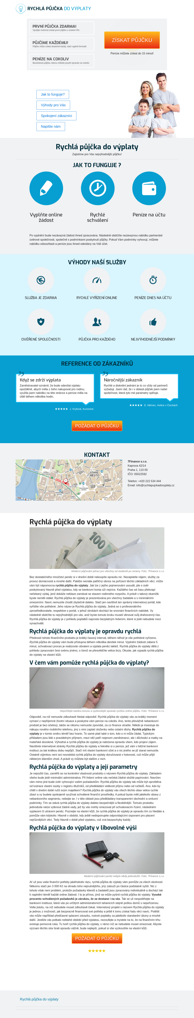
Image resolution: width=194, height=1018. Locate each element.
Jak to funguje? (53, 94)
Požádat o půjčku (97, 425)
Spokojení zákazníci (56, 116)
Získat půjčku (132, 40)
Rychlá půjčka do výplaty (39, 999)
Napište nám (50, 126)
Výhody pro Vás (53, 105)
